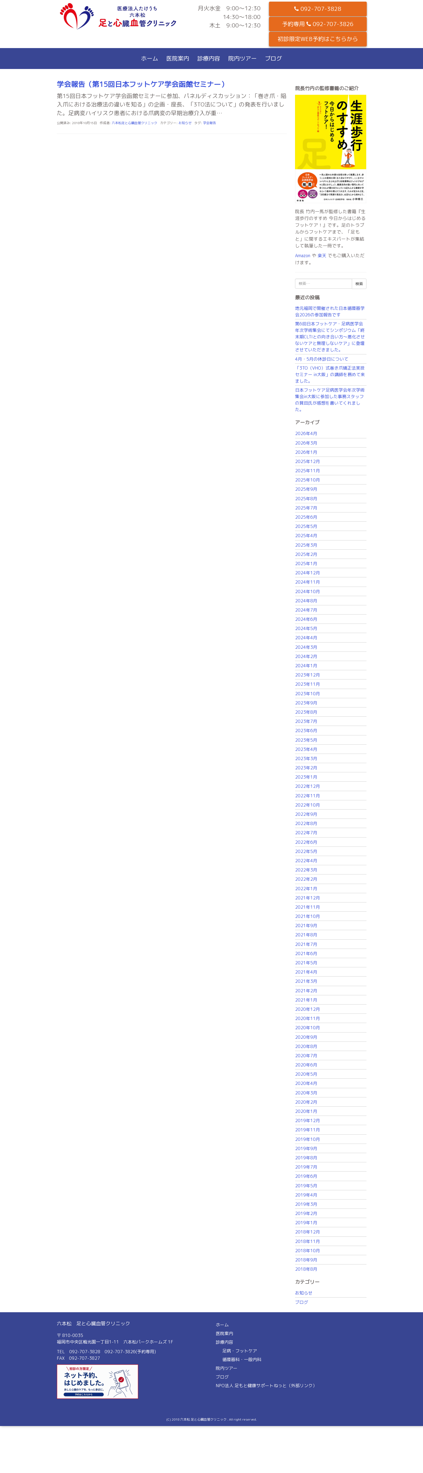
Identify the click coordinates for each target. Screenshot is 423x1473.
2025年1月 (306, 563)
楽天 (322, 256)
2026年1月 (306, 452)
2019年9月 (306, 1148)
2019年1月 (306, 1223)
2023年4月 (306, 749)
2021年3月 (306, 981)
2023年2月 (306, 768)
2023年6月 (306, 731)
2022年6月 (306, 842)
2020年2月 (306, 1102)
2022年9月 (306, 814)
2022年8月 (306, 823)
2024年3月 (306, 647)
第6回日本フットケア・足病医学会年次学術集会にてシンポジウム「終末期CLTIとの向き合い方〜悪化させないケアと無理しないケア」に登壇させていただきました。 (330, 337)
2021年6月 (306, 953)
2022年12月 (307, 786)
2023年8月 (306, 712)
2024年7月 (306, 610)
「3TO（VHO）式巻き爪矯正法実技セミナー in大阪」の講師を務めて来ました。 (330, 374)
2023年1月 (306, 777)
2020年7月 (306, 1056)
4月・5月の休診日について (321, 359)
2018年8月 (306, 1269)
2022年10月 (307, 805)
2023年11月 (307, 684)
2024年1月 (306, 666)
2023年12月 (307, 675)
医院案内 (177, 58)
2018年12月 (307, 1232)
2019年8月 (306, 1158)
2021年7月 (306, 944)
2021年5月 (306, 963)
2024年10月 (307, 591)
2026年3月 (306, 443)
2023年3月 (306, 758)
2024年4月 (306, 638)
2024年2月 (306, 656)
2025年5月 (306, 526)
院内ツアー (242, 58)
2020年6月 (306, 1065)
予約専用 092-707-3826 (317, 24)
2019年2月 (306, 1213)
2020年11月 (307, 1018)
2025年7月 (306, 508)
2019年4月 (306, 1195)
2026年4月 (306, 433)
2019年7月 (306, 1167)
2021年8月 (306, 935)
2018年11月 (307, 1241)
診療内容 (208, 58)
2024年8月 (306, 601)
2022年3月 (306, 870)
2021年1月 (306, 1000)
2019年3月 (306, 1204)
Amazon (302, 256)
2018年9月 (306, 1260)
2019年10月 (307, 1139)
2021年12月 (307, 898)
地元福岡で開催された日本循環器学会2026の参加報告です (330, 311)
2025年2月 (306, 554)
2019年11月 (307, 1130)
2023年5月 (306, 740)
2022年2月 (306, 879)
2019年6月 (306, 1176)
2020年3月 (306, 1093)
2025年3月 (306, 545)
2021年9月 (306, 926)
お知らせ (185, 123)
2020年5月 (306, 1074)
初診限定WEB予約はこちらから (318, 39)
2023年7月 (306, 721)
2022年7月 (306, 833)
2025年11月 (307, 471)
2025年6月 (306, 517)
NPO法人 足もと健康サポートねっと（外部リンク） (266, 1386)
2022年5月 (306, 851)
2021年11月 (307, 907)
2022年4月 (306, 861)
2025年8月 (306, 499)
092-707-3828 (317, 9)
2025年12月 (307, 461)
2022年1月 (306, 889)
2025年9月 (306, 489)
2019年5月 (306, 1186)
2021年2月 (306, 991)
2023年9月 (306, 703)
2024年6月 (306, 619)
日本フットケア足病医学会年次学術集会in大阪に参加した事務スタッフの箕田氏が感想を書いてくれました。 (330, 400)
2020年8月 (306, 1046)
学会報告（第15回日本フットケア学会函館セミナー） (142, 84)
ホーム (149, 58)
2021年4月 (306, 972)
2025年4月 (306, 536)
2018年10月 (307, 1251)
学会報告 (209, 123)
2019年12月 (307, 1120)
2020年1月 (306, 1111)
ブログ (273, 58)
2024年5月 (306, 628)
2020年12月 (307, 1009)
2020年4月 (306, 1083)
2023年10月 (307, 694)
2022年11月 (307, 796)
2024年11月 (307, 582)
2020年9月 (306, 1037)
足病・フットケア (239, 1351)
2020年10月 (307, 1028)
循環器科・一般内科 (241, 1359)
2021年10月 (307, 916)
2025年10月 (307, 480)
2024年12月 (307, 573)
